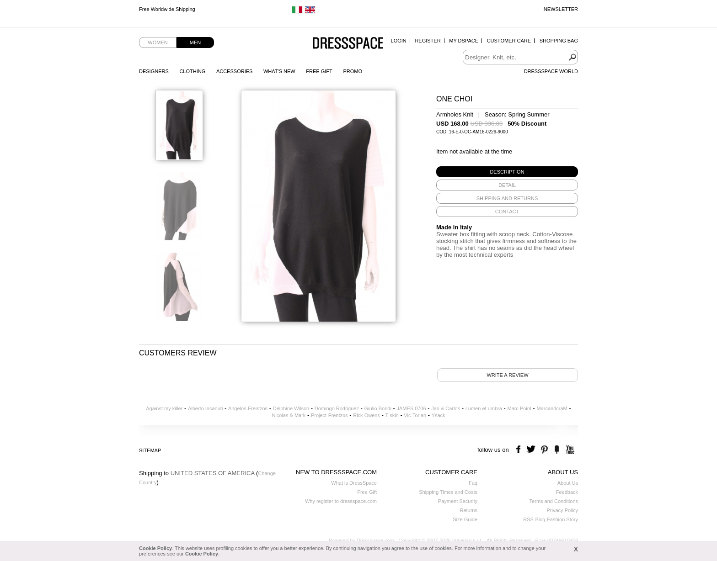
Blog (540, 519)
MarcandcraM (552, 408)
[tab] (507, 171)
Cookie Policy (155, 548)
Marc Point (519, 408)
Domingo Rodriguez (337, 408)
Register (427, 40)
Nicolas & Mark (288, 415)
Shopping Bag (559, 40)
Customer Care (509, 40)
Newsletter (561, 9)
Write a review (507, 375)
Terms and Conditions (554, 501)
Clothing (192, 71)
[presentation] (507, 171)
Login (399, 40)
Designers (154, 71)
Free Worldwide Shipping (167, 9)
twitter (532, 450)
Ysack (438, 415)
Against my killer (164, 408)
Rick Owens (366, 415)
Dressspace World (551, 71)
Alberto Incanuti (205, 408)
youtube (569, 450)
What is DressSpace (354, 483)
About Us (567, 483)
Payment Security (457, 501)
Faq (473, 483)
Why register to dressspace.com (341, 501)
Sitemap (150, 450)
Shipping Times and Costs (448, 492)
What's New (279, 71)
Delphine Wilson (291, 408)
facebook (520, 450)
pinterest (544, 450)
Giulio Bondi (377, 408)
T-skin (391, 415)
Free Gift (319, 71)
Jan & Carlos (445, 408)
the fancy (557, 450)
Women (157, 42)
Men (195, 42)
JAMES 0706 (411, 408)
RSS (528, 519)
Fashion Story (562, 519)
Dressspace (348, 43)
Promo (352, 71)
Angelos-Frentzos (248, 408)
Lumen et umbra (484, 408)
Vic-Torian (415, 415)
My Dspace (463, 40)
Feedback (567, 492)
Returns (468, 510)
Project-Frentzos (329, 415)
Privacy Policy (562, 510)
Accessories (234, 71)
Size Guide (465, 519)
